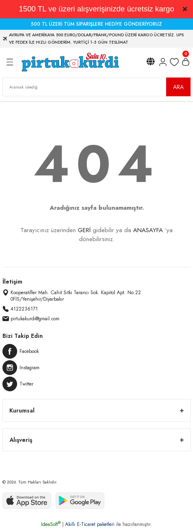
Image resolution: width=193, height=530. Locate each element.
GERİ (84, 230)
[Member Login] (163, 62)
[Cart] (186, 62)
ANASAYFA (148, 230)
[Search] (96, 87)
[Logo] (69, 62)
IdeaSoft (51, 524)
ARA (178, 87)
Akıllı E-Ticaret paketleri (89, 524)
